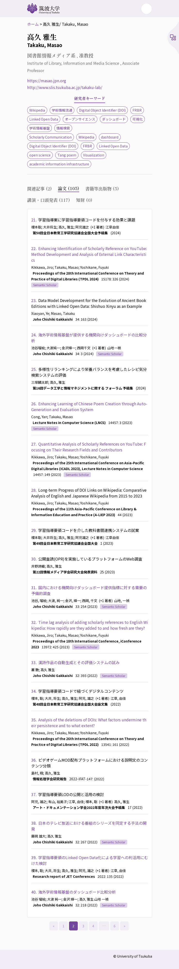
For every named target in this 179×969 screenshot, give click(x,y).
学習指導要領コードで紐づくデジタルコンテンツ (81, 691)
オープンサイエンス (80, 119)
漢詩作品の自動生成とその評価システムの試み (79, 662)
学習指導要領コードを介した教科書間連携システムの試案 (88, 530)
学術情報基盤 (39, 128)
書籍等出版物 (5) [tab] (102, 188)
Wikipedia (37, 110)
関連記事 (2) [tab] (39, 188)
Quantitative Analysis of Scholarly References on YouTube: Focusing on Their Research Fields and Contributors (88, 447)
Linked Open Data (43, 119)
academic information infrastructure (59, 164)
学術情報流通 (62, 110)
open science (40, 155)
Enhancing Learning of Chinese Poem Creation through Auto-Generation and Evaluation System (89, 406)
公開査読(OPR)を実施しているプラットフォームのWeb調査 (90, 559)
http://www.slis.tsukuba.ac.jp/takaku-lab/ (64, 87)
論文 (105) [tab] (68, 188)
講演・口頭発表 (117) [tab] (48, 200)
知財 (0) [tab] (84, 200)
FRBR (137, 110)
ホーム (33, 24)
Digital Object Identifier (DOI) (102, 110)
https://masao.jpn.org (46, 80)
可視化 (137, 119)
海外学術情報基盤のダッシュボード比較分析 (77, 892)
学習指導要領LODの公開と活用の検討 (71, 794)
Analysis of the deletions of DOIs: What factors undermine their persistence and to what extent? (88, 722)
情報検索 (63, 128)
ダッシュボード (114, 119)
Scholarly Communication (50, 137)
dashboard (109, 137)
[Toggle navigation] (146, 8)
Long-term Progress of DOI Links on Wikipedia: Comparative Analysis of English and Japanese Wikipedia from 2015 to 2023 (89, 493)
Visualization (93, 155)
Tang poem (66, 155)
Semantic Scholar (44, 285)
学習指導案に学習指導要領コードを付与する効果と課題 (86, 220)
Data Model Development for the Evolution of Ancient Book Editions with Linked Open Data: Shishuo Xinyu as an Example (88, 303)
